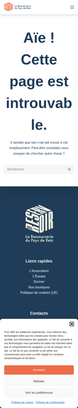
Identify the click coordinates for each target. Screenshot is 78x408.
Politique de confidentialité (50, 402)
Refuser (39, 381)
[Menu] (72, 7)
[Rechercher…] (34, 169)
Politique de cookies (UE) (39, 292)
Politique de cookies (22, 402)
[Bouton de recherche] (69, 169)
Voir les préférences (39, 392)
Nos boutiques (39, 287)
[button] (72, 324)
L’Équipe (39, 276)
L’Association (39, 271)
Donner (38, 281)
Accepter (39, 370)
